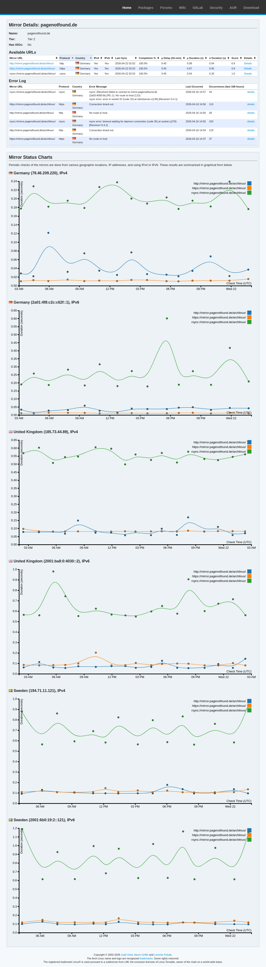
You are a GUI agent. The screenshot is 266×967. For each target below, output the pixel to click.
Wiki (182, 8)
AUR (233, 8)
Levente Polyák (163, 954)
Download (251, 8)
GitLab (198, 8)
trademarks (146, 958)
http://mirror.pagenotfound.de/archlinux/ (31, 63)
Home (126, 8)
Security (216, 8)
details (251, 92)
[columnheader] (34, 58)
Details (248, 63)
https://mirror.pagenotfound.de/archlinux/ (32, 68)
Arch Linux (25, 7)
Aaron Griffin (141, 954)
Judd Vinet (127, 954)
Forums (166, 8)
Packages (145, 8)
